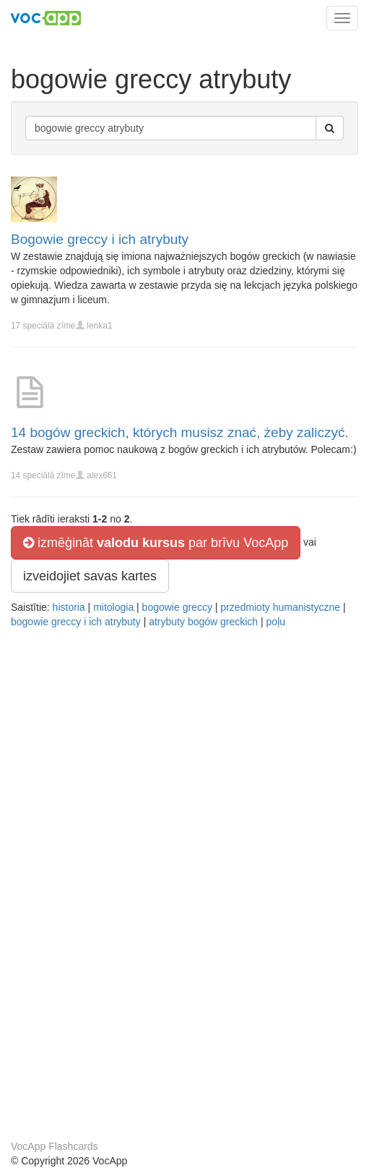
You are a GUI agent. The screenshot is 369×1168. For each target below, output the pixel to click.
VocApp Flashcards (54, 1146)
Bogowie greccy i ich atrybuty (99, 239)
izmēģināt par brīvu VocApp (155, 543)
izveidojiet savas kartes (90, 576)
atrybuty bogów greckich (203, 621)
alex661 (102, 475)
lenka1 (99, 326)
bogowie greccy (177, 607)
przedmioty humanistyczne (280, 607)
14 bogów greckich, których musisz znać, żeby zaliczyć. (180, 432)
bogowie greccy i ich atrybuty (76, 621)
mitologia (113, 607)
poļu (275, 621)
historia (69, 607)
